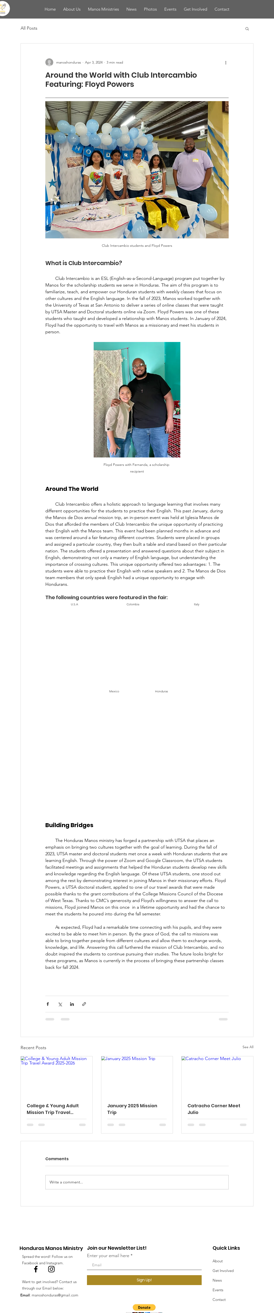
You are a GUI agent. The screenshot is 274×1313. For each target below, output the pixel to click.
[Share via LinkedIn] (72, 1004)
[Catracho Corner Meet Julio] (217, 1076)
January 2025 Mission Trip (132, 1109)
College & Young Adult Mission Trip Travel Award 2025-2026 (53, 1109)
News (217, 1280)
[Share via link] (84, 1004)
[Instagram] (51, 1269)
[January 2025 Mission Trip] (137, 1076)
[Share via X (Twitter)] (59, 1004)
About (218, 1261)
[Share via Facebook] (47, 1004)
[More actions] (226, 62)
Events (218, 1290)
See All (248, 1047)
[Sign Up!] (144, 1280)
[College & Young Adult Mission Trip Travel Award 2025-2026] (56, 1076)
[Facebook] (35, 1269)
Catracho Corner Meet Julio (214, 1109)
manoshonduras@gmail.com (55, 1295)
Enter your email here (108, 1255)
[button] (247, 28)
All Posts (29, 28)
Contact (219, 1299)
